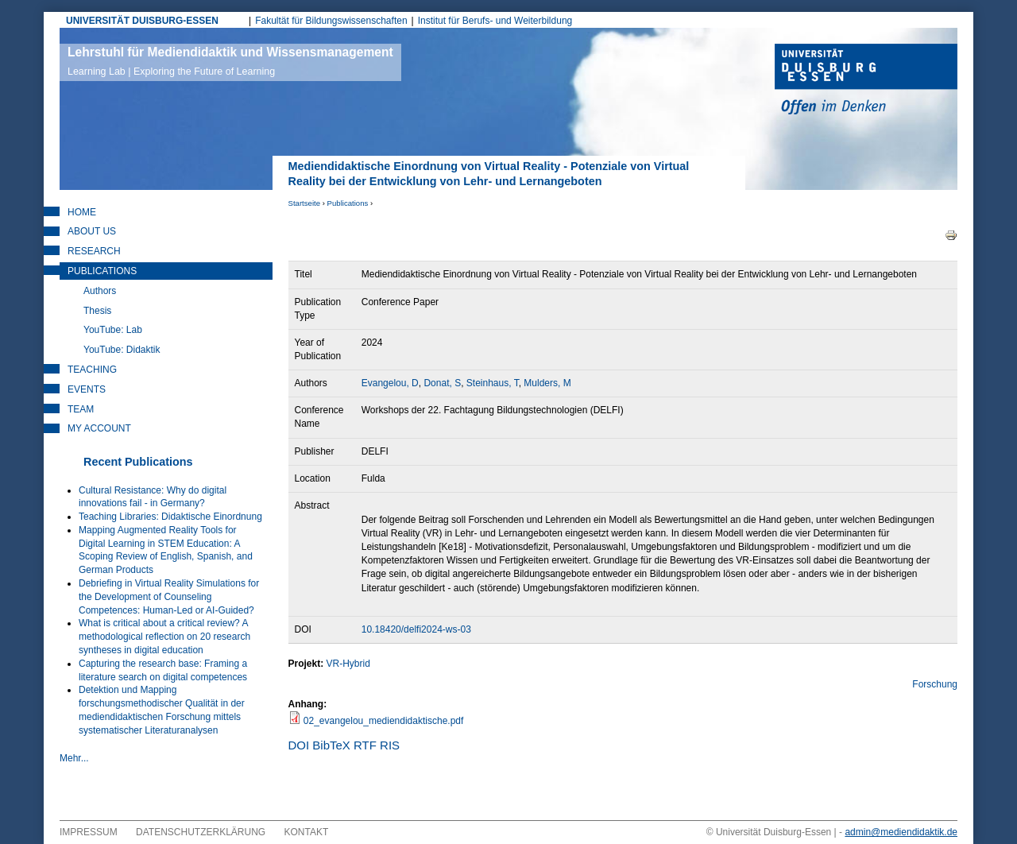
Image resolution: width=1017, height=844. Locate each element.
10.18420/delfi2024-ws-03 (416, 629)
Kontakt (306, 832)
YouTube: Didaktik (121, 349)
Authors (99, 290)
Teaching (92, 369)
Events (87, 389)
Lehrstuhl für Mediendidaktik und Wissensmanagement (230, 61)
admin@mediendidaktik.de (901, 832)
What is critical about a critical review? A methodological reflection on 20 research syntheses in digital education (164, 637)
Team (81, 409)
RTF (365, 745)
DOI (299, 745)
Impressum (89, 832)
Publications (348, 203)
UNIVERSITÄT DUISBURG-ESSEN (142, 20)
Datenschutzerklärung (200, 832)
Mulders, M (547, 383)
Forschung (934, 684)
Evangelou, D (390, 383)
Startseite (304, 203)
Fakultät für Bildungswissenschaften (331, 20)
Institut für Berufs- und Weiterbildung (495, 20)
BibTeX (331, 745)
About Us (92, 231)
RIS (390, 745)
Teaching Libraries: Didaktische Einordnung (170, 516)
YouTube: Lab (112, 329)
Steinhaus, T (492, 383)
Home (82, 212)
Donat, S (442, 383)
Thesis (97, 310)
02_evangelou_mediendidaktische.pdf (384, 720)
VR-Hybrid (348, 663)
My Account (99, 428)
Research (94, 251)
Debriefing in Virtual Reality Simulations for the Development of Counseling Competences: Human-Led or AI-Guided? (169, 597)
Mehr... (74, 758)
